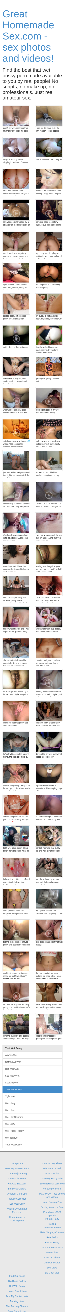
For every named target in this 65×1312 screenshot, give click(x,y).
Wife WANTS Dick (52, 1168)
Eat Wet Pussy (17, 1203)
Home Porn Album (17, 1291)
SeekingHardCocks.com (52, 1183)
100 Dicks (52, 1267)
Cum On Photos (52, 1262)
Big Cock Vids (52, 1272)
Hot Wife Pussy (17, 1286)
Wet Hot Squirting (14, 1117)
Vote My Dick (52, 1173)
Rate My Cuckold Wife (17, 1296)
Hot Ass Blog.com (17, 1183)
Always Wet (11, 1055)
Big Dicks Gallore (17, 1188)
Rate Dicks (52, 1237)
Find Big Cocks (17, 1276)
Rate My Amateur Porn (17, 1168)
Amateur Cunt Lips (17, 1193)
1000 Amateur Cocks (52, 1247)
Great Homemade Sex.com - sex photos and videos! (28, 36)
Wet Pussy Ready (14, 1130)
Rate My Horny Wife (52, 1178)
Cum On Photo (52, 1257)
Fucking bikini (17, 1301)
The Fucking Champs (17, 1306)
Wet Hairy (10, 1103)
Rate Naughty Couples (52, 1232)
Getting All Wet (12, 1062)
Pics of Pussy (52, 1242)
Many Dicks (52, 1252)
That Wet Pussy (13, 1089)
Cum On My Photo (52, 1163)
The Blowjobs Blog (17, 1173)
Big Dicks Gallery (17, 1281)
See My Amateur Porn (52, 1207)
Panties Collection (17, 1198)
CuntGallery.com (17, 1178)
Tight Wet (10, 1096)
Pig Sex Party (52, 1219)
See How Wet (12, 1075)
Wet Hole (10, 1110)
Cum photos (17, 1163)
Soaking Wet (11, 1082)
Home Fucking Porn (52, 1202)
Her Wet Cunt (12, 1068)
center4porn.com (52, 1188)
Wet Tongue (11, 1137)
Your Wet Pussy (13, 1144)
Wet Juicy (10, 1124)
